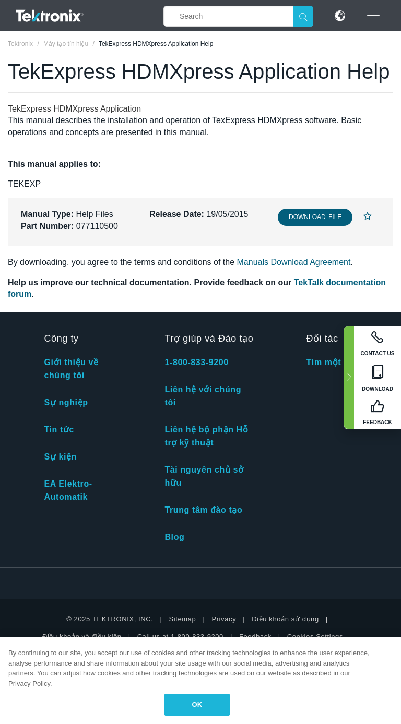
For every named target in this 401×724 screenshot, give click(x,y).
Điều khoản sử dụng (285, 619)
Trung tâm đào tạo (203, 509)
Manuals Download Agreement (294, 262)
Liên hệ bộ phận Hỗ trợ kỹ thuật (206, 436)
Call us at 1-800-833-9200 (180, 637)
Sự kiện (60, 456)
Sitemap (182, 619)
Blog (174, 537)
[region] (200, 680)
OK (197, 704)
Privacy (223, 619)
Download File (315, 217)
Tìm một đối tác (339, 362)
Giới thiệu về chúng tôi (71, 369)
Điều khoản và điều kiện (82, 637)
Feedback (255, 637)
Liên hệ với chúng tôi (202, 396)
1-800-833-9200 (196, 362)
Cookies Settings (315, 637)
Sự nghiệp (66, 402)
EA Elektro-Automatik (68, 490)
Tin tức (59, 429)
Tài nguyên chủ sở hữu (203, 476)
